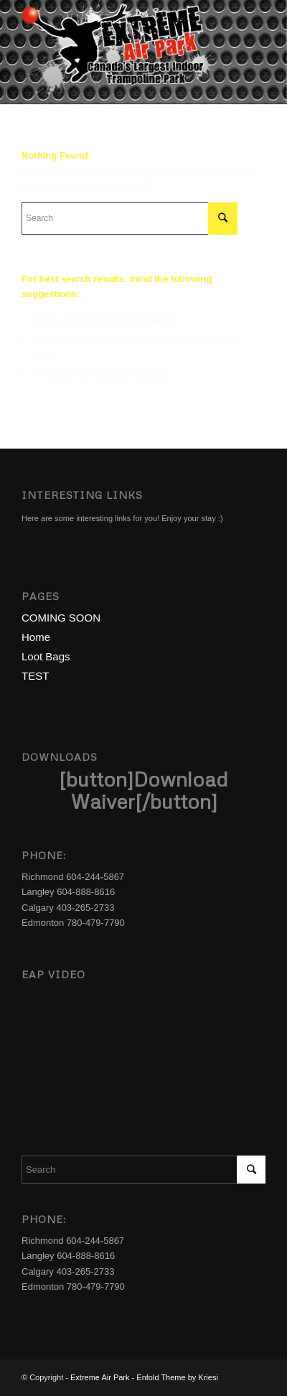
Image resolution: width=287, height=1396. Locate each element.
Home (36, 637)
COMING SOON (61, 618)
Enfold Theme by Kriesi (177, 1377)
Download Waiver (149, 790)
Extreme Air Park (100, 1377)
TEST (35, 676)
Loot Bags (46, 656)
